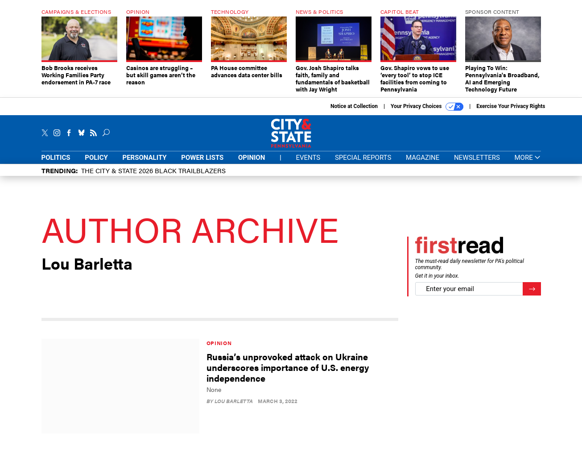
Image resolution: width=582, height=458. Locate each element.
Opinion (251, 164)
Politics (55, 164)
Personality (145, 164)
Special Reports (363, 164)
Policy (96, 164)
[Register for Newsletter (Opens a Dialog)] (532, 296)
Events (308, 164)
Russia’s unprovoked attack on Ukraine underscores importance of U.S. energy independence (287, 374)
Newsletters (477, 164)
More (527, 164)
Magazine (422, 164)
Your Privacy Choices (427, 113)
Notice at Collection (354, 113)
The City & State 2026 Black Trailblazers (153, 177)
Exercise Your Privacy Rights (510, 113)
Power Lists (202, 164)
